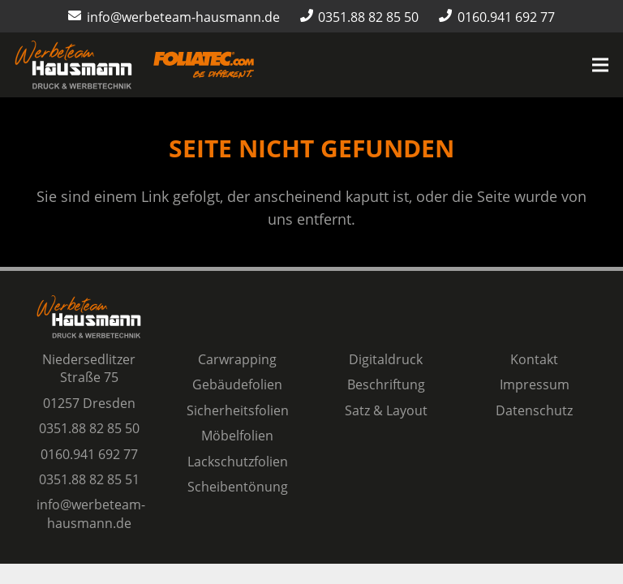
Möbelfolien (237, 435)
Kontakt (534, 359)
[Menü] (601, 65)
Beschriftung (386, 384)
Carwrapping (237, 359)
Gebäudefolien (237, 384)
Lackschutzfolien (237, 461)
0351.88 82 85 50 (89, 428)
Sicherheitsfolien (238, 410)
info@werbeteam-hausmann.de (91, 513)
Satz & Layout (386, 410)
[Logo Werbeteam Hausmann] (73, 65)
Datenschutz (534, 410)
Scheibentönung (237, 487)
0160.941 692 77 (89, 454)
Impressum (534, 384)
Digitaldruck (386, 359)
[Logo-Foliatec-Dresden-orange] (204, 65)
